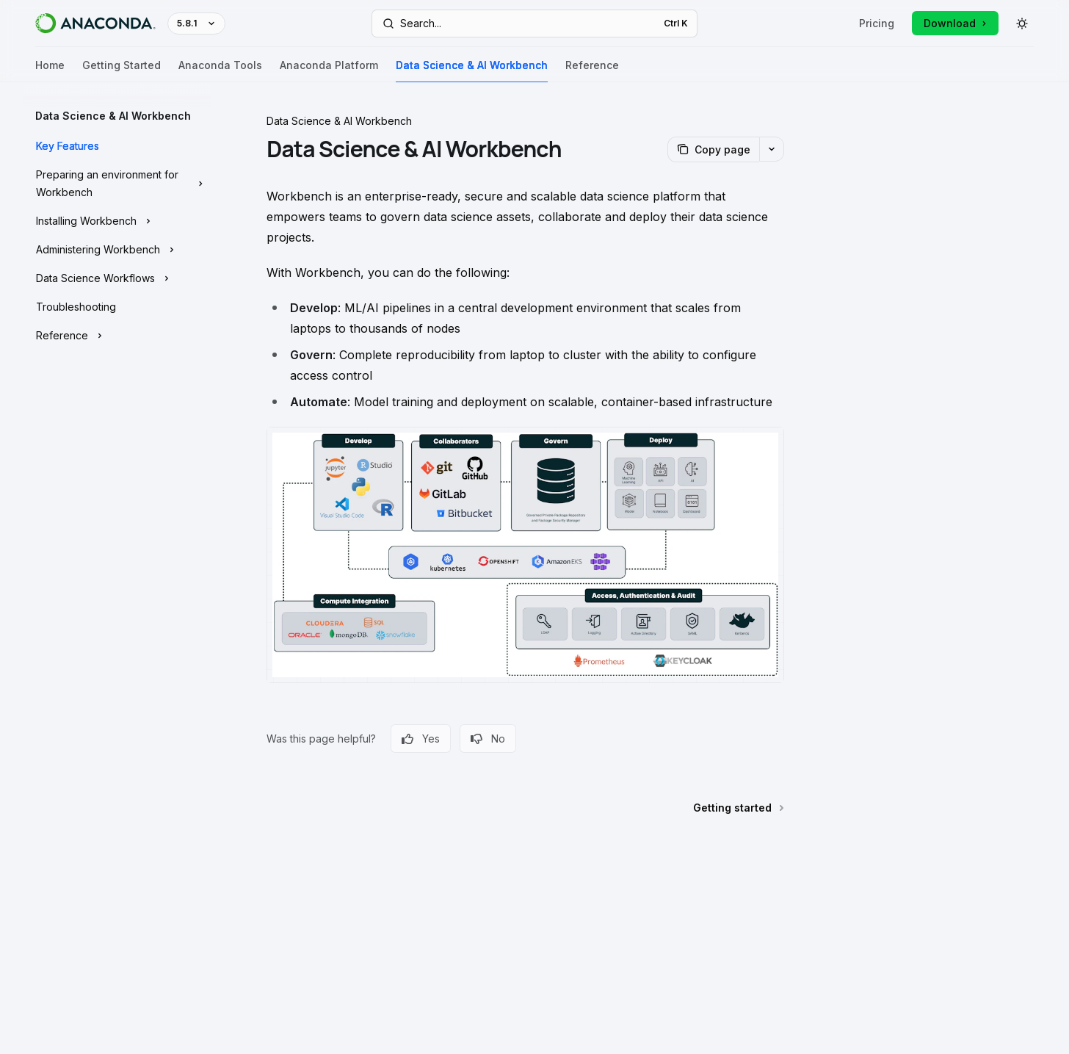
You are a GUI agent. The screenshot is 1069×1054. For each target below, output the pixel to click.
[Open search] (534, 23)
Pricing (876, 23)
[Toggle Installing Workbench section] (117, 221)
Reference (592, 71)
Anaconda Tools (220, 71)
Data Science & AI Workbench (472, 71)
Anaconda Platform (329, 71)
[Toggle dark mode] (1022, 23)
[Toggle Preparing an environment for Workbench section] (117, 183)
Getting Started (121, 71)
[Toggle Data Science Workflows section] (117, 278)
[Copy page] (713, 149)
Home (50, 71)
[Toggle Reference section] (117, 336)
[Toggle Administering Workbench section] (117, 250)
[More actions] (771, 149)
